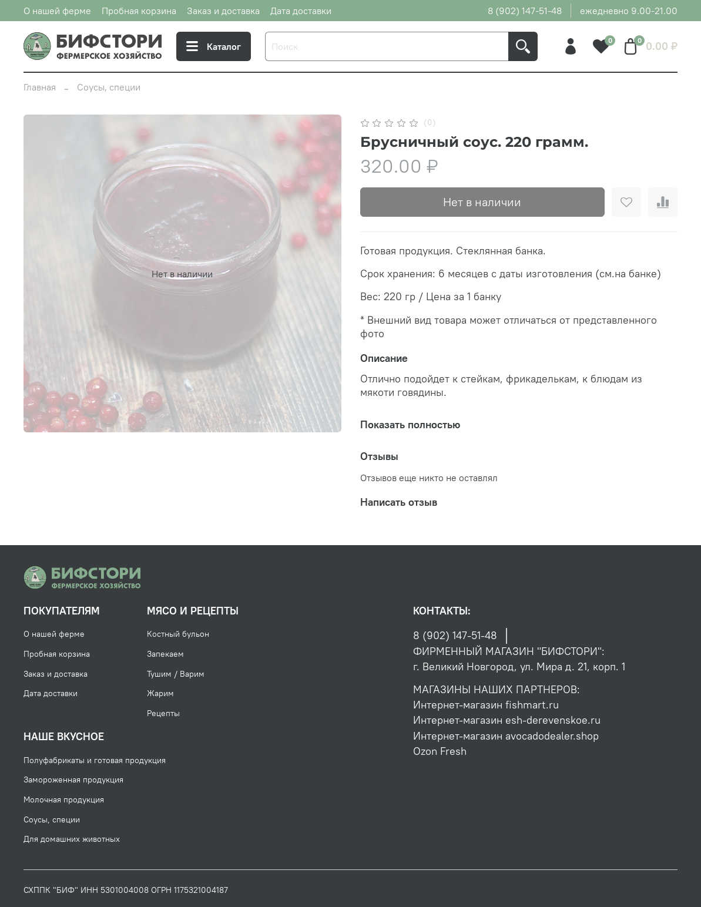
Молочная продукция (64, 799)
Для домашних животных (72, 839)
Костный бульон (178, 634)
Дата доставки (300, 10)
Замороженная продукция (73, 779)
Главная (40, 87)
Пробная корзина (139, 10)
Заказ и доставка (223, 10)
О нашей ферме (57, 10)
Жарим (160, 693)
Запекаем (165, 654)
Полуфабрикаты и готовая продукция (95, 760)
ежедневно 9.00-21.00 (628, 10)
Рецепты (163, 713)
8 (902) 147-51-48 (525, 10)
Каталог (213, 46)
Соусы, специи (108, 87)
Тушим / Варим (175, 674)
